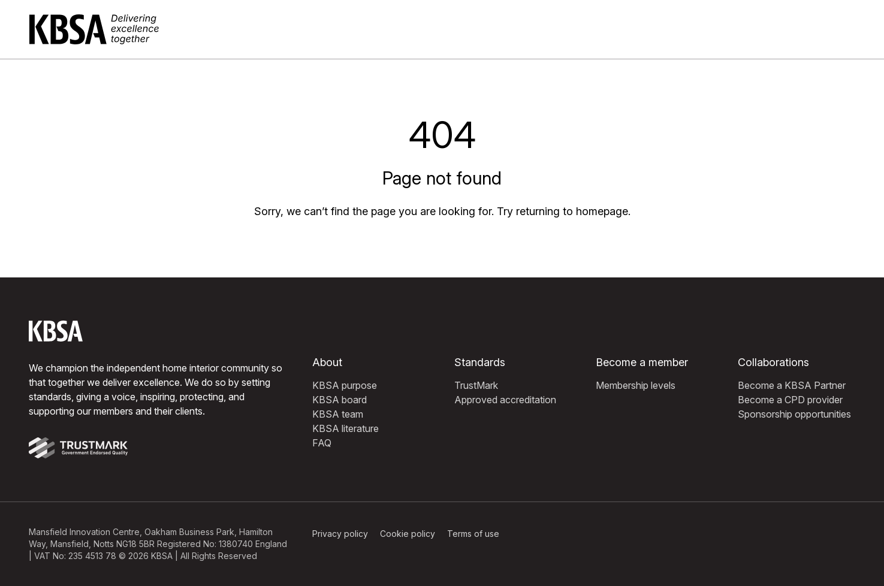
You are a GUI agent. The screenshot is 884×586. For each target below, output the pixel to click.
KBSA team (337, 414)
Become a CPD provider (790, 400)
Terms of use (473, 533)
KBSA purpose (344, 385)
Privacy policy (340, 533)
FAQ (321, 443)
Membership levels (635, 385)
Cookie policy (407, 533)
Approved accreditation (505, 400)
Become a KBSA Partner (792, 385)
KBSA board (339, 400)
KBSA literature (345, 428)
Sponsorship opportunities (794, 414)
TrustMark (476, 385)
